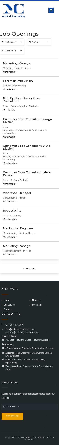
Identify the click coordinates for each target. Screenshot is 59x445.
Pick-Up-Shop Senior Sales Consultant (21, 100)
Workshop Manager (17, 193)
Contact (7, 309)
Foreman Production (18, 81)
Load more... (29, 268)
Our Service (9, 305)
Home (6, 300)
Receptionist (12, 210)
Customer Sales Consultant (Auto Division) (26, 147)
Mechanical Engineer (18, 228)
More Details (10, 72)
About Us (36, 300)
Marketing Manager (17, 63)
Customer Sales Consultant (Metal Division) (27, 174)
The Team (37, 305)
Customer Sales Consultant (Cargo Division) (27, 121)
